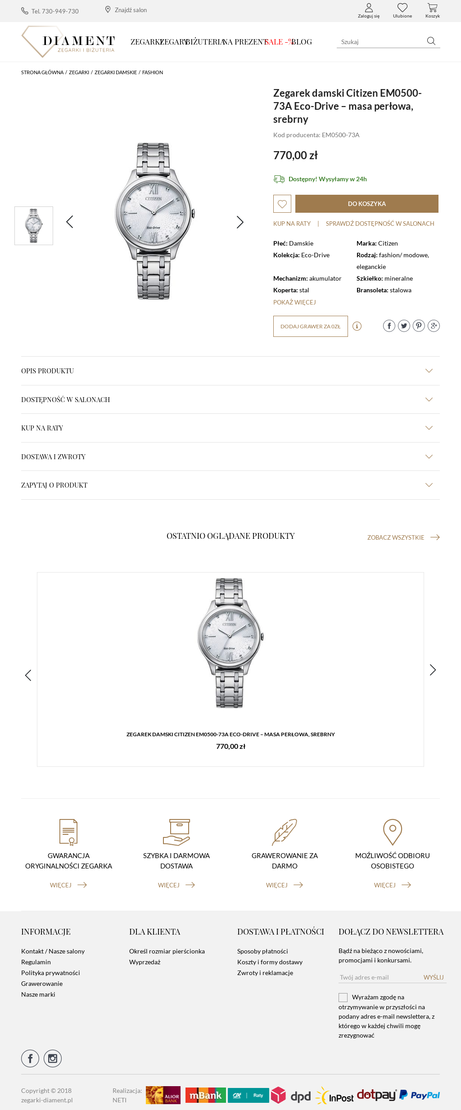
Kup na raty (292, 223)
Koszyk (432, 10)
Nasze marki (38, 988)
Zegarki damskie (116, 72)
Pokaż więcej (294, 302)
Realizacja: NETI (127, 1089)
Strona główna (42, 72)
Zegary (174, 41)
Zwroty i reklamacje (265, 967)
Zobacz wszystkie (403, 537)
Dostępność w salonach (227, 399)
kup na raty (227, 427)
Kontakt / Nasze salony (53, 945)
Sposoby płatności (262, 945)
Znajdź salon (126, 9)
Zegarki (147, 41)
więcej (68, 879)
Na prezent (245, 41)
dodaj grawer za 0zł (310, 326)
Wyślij (434, 971)
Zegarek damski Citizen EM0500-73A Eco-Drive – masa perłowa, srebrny (231, 735)
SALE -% (279, 41)
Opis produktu (227, 370)
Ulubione (402, 10)
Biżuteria (205, 41)
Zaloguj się (369, 10)
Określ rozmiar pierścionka (167, 945)
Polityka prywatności (50, 967)
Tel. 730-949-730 (50, 11)
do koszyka (367, 203)
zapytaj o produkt (227, 484)
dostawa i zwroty (227, 456)
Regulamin (36, 956)
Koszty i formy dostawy (270, 956)
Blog (301, 41)
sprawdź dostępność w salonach (380, 223)
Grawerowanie (42, 977)
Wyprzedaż (144, 956)
